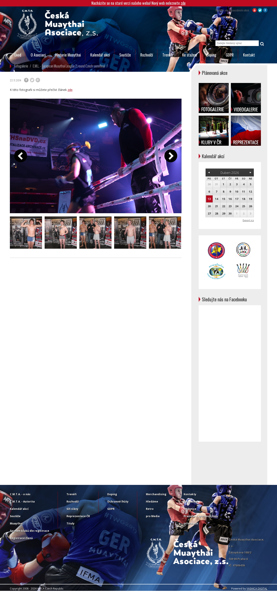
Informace (191, 523)
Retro (150, 509)
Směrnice (190, 509)
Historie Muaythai (68, 55)
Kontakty (190, 494)
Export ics (248, 220)
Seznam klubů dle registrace (29, 531)
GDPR (230, 55)
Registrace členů (21, 538)
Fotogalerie (21, 66)
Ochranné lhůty (118, 501)
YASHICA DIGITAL (257, 588)
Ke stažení (189, 55)
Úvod (17, 55)
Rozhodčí (146, 55)
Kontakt (249, 55)
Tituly (70, 523)
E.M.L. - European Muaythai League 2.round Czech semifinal (69, 66)
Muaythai (16, 523)
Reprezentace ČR (78, 516)
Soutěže (125, 55)
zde (183, 3)
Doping (211, 55)
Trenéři (167, 55)
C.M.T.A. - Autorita (22, 501)
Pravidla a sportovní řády (201, 516)
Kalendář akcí (100, 55)
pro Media (153, 516)
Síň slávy (72, 509)
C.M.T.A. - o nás (20, 494)
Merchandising (156, 494)
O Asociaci (38, 55)
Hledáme (152, 501)
